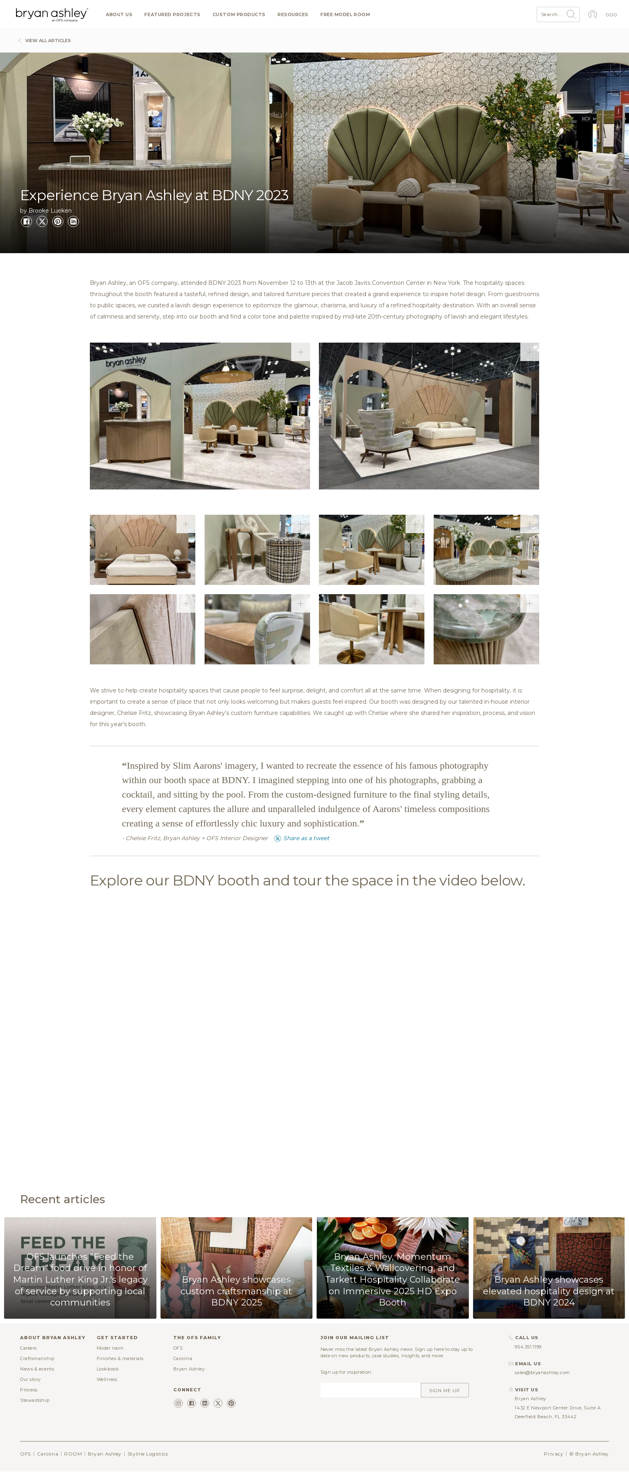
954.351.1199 (528, 1347)
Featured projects (172, 14)
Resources (293, 14)
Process (29, 1390)
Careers (28, 1348)
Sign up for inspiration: (346, 1372)
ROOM (73, 1454)
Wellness (107, 1379)
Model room (110, 1348)
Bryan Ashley (189, 1369)
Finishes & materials (120, 1358)
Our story (30, 1379)
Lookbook (108, 1369)
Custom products (239, 14)
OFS (178, 1348)
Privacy (553, 1454)
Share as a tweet (301, 838)
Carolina (182, 1358)
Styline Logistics (148, 1454)
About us (119, 14)
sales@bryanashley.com (542, 1372)
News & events (37, 1369)
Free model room (345, 14)
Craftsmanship (37, 1358)
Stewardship (34, 1400)
